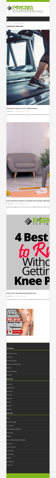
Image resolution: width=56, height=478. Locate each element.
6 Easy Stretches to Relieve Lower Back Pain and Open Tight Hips (28, 201)
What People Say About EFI (13, 429)
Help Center (9, 433)
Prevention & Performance (13, 364)
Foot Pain (9, 409)
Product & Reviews (11, 371)
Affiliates (8, 436)
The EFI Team (10, 425)
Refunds (8, 458)
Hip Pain (8, 402)
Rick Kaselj (10, 111)
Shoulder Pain (10, 387)
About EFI (9, 375)
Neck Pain (9, 384)
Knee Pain (9, 405)
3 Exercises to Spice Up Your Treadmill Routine (21, 108)
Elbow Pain (9, 391)
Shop (7, 418)
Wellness (8, 368)
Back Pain (9, 398)
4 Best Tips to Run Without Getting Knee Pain (21, 293)
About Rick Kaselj (11, 422)
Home (8, 23)
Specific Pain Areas (11, 353)
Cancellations (10, 461)
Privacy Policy (10, 450)
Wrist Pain (9, 395)
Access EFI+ (9, 443)
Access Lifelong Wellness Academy (16, 440)
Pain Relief (9, 357)
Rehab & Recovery (11, 360)
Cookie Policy (10, 454)
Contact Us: (9, 465)
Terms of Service (11, 447)
